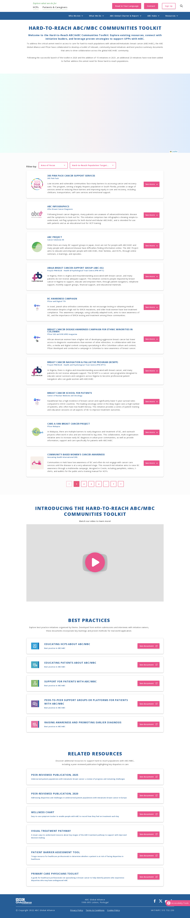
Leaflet (173, 152)
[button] (74, 15)
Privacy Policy (76, 910)
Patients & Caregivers (55, 7)
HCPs (36, 7)
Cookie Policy (113, 910)
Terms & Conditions (95, 910)
